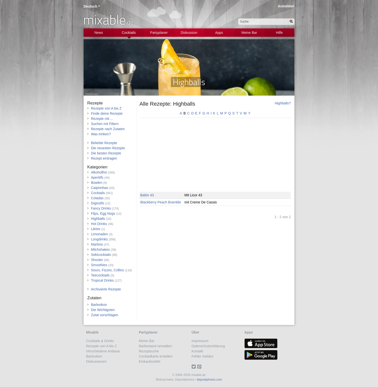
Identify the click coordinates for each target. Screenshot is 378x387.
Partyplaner (159, 33)
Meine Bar (249, 33)
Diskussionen (96, 361)
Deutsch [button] (90, 6)
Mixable (92, 332)
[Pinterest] (200, 367)
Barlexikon (99, 305)
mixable (108, 19)
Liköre (95, 229)
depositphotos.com (209, 379)
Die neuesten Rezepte (108, 148)
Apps (219, 33)
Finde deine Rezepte (107, 113)
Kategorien (97, 167)
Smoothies (99, 265)
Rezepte (95, 103)
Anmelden (286, 6)
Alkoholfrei (99, 172)
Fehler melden (203, 356)
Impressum (200, 341)
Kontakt (197, 351)
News (98, 33)
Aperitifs (97, 177)
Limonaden (99, 234)
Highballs (98, 219)
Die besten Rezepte (106, 153)
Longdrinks (99, 239)
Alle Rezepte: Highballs (167, 104)
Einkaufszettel (149, 361)
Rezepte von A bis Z (106, 108)
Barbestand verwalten (155, 346)
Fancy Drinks (101, 208)
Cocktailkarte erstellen (156, 356)
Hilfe (279, 33)
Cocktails (129, 33)
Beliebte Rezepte (104, 143)
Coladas (97, 198)
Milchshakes (100, 249)
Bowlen (96, 183)
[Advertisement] (215, 157)
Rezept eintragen (104, 158)
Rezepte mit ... (102, 119)
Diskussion (189, 33)
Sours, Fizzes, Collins (107, 270)
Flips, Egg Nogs (103, 213)
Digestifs (97, 203)
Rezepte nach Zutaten (108, 129)
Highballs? (283, 103)
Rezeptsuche (149, 351)
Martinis (97, 244)
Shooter (97, 260)
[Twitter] (194, 367)
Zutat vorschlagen (104, 315)
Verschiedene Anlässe (103, 351)
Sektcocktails (101, 255)
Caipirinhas (99, 188)
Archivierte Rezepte (106, 289)
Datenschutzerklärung (208, 346)
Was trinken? (101, 134)
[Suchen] (291, 21)
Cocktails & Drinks (100, 341)
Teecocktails (100, 275)
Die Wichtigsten (103, 310)
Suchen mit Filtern (105, 124)
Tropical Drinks (102, 280)
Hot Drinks (99, 224)
